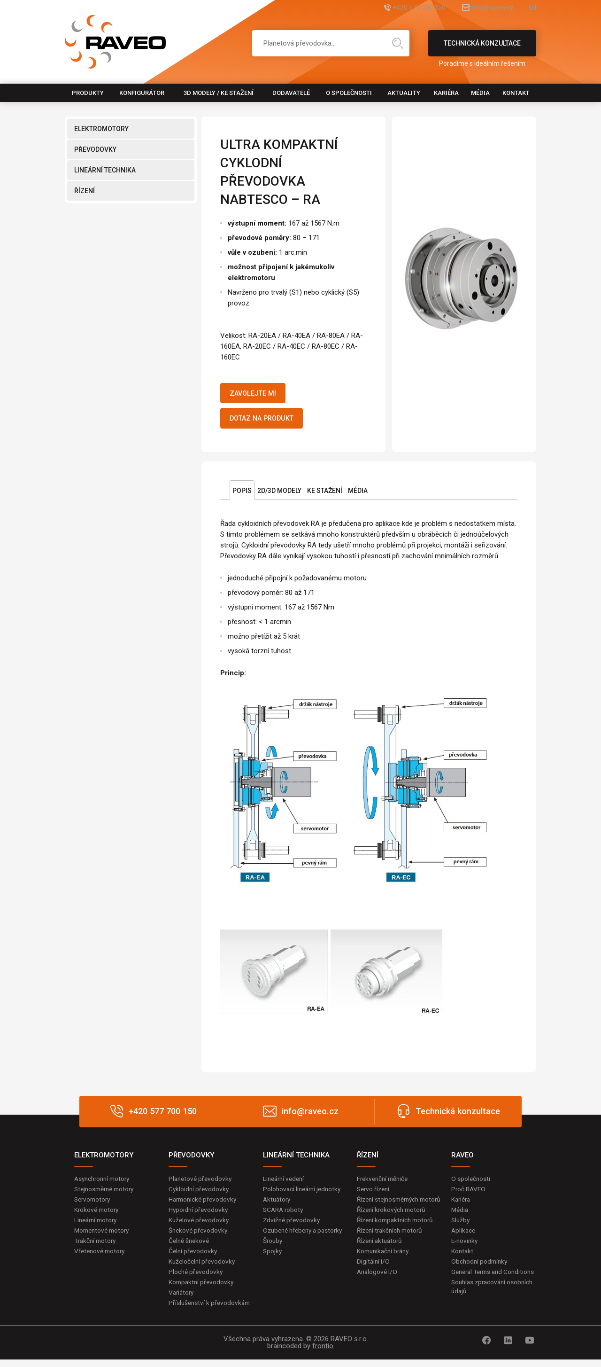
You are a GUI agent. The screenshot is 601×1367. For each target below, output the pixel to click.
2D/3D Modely (279, 495)
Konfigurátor (141, 92)
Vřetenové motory (101, 1257)
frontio (322, 1353)
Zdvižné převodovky (292, 1225)
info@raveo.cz (481, 8)
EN (532, 8)
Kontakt (516, 92)
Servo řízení (374, 1193)
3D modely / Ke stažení (219, 92)
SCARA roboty (284, 1214)
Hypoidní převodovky (199, 1214)
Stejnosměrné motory (106, 1193)
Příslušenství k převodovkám (211, 1310)
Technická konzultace (482, 47)
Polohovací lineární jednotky (304, 1193)
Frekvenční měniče (384, 1182)
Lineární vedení (285, 1182)
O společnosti (349, 92)
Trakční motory (96, 1246)
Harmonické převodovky (204, 1204)
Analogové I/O (378, 1287)
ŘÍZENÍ (84, 191)
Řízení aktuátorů (381, 1255)
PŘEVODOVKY (95, 149)
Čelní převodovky (194, 1257)
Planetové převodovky (201, 1182)
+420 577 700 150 (397, 8)
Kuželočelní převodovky (203, 1267)
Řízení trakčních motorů (392, 1245)
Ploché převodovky (196, 1278)
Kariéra (446, 92)
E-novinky (465, 1246)
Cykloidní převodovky (200, 1193)
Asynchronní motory (104, 1182)
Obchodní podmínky (480, 1267)
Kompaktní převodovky (202, 1288)
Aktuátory (278, 1204)
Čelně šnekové (190, 1246)
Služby (461, 1225)
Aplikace (464, 1235)
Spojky (273, 1266)
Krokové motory (97, 1214)
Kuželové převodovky (200, 1225)
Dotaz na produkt (266, 421)
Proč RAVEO (469, 1193)
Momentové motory (103, 1235)
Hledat (397, 43)
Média (480, 92)
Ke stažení (324, 495)
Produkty (88, 92)
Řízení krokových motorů (393, 1223)
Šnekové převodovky (199, 1235)
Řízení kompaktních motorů (398, 1234)
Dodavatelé (291, 92)
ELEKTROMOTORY (101, 129)
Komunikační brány (385, 1266)
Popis (242, 495)
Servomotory (93, 1204)
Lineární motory (97, 1225)
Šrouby (273, 1255)
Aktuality (403, 92)
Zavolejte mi (256, 394)
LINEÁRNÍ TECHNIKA (105, 170)
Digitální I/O (374, 1277)
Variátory (182, 1299)
